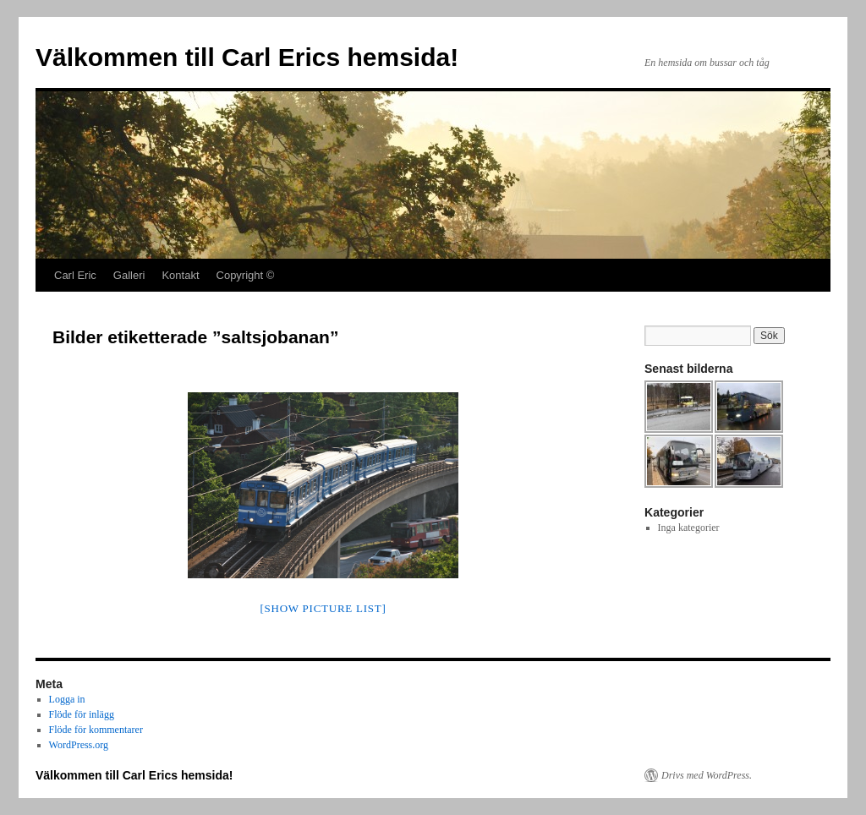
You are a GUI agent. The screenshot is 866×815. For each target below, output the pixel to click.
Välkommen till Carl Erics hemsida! (247, 57)
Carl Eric (75, 275)
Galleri (129, 275)
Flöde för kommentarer (96, 730)
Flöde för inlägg (81, 714)
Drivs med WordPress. (706, 775)
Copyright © (245, 275)
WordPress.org (78, 745)
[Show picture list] (323, 608)
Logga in (67, 699)
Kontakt (180, 275)
